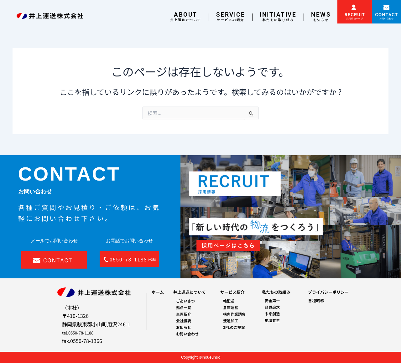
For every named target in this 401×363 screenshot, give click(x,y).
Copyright (189, 357)
